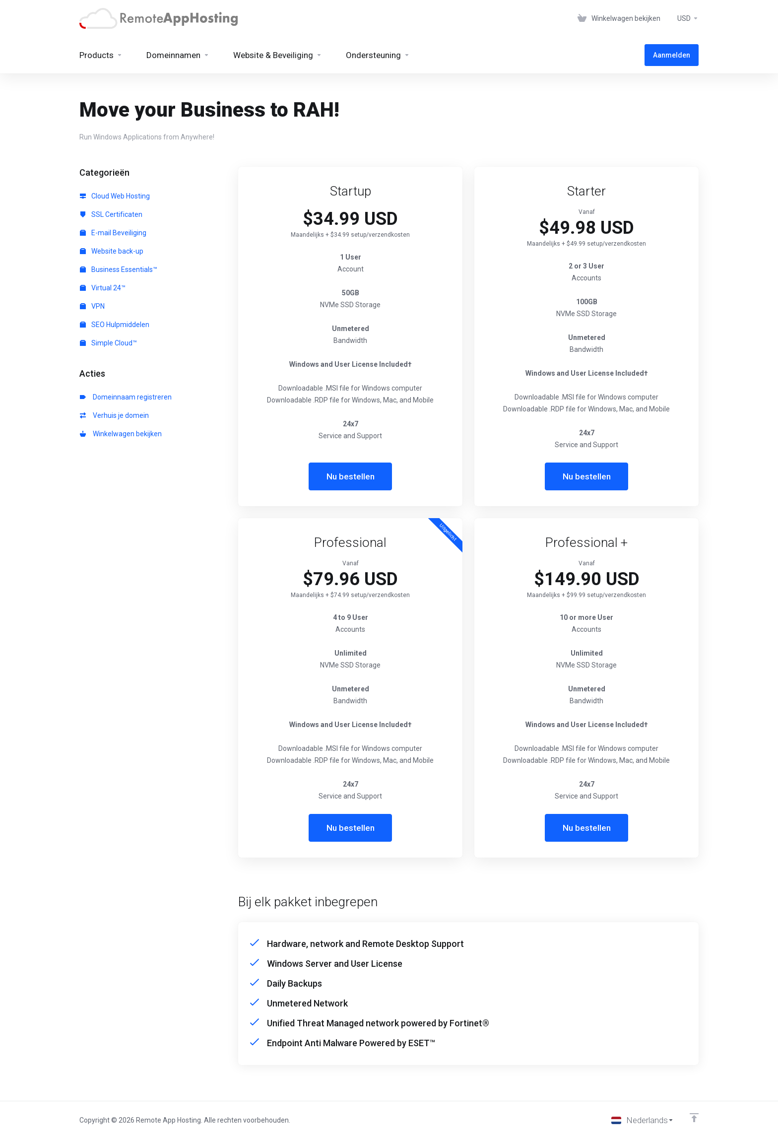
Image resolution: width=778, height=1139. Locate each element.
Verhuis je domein (114, 415)
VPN (92, 306)
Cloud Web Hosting (115, 196)
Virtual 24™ (103, 288)
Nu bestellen (350, 476)
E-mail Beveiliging (113, 233)
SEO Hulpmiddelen (114, 325)
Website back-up (111, 251)
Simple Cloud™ (108, 343)
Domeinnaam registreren (126, 397)
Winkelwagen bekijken (121, 434)
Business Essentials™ (118, 269)
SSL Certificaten (111, 214)
